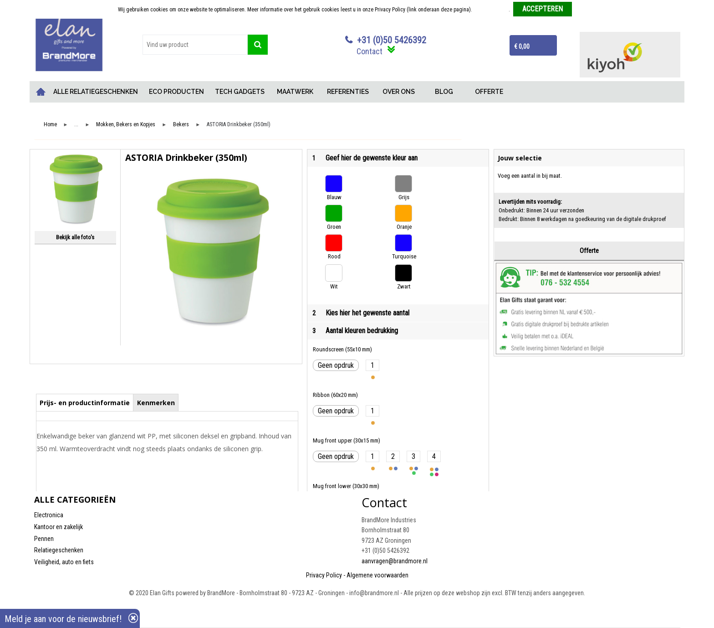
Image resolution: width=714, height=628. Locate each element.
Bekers (181, 125)
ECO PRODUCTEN (176, 91)
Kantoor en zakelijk (58, 526)
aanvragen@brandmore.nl (395, 561)
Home (41, 92)
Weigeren (586, 9)
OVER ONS (398, 91)
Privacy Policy (324, 575)
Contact (369, 51)
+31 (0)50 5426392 (391, 40)
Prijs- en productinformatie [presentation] (85, 402)
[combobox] (195, 45)
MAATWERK (295, 91)
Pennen (44, 538)
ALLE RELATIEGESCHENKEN (95, 91)
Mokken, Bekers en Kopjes (125, 125)
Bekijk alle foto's (75, 237)
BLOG (444, 91)
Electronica (48, 515)
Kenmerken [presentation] (156, 402)
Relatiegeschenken (58, 550)
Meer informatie (491, 9)
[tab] (85, 402)
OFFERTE (489, 91)
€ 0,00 (522, 46)
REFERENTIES (348, 91)
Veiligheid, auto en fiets (64, 562)
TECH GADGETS (240, 91)
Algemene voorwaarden (377, 575)
